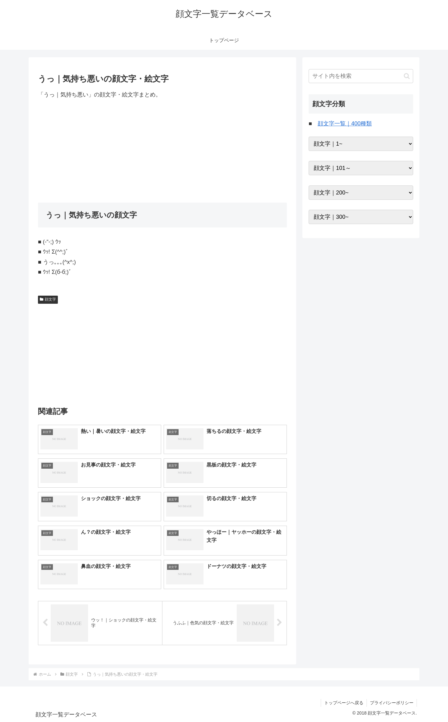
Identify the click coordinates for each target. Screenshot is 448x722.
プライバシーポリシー (391, 702)
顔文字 (48, 299)
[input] (361, 76)
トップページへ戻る (343, 702)
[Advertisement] (162, 151)
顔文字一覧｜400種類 (345, 123)
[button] (406, 76)
